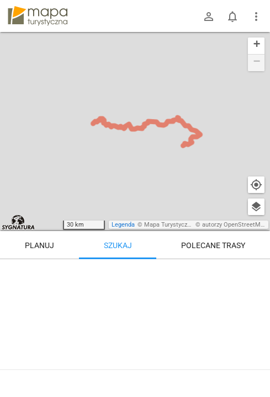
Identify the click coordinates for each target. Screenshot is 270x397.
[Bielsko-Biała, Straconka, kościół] (81, 325)
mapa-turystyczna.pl (37, 16)
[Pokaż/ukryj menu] (256, 16)
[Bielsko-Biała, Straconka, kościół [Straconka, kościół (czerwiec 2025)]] (216, 292)
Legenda (123, 224)
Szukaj (118, 245)
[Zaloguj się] (209, 16)
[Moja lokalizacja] (256, 184)
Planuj (39, 245)
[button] (256, 46)
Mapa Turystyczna (169, 224)
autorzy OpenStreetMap (234, 224)
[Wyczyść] (256, 271)
